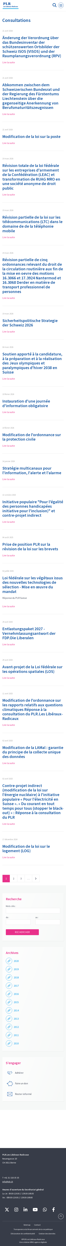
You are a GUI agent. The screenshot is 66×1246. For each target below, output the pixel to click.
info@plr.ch (7, 1181)
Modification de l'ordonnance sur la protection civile (31, 437)
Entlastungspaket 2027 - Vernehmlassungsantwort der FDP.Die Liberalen (29, 633)
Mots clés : (11, 906)
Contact (37, 1225)
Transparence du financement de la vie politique (33, 1229)
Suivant (35, 879)
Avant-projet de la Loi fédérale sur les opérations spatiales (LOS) (32, 669)
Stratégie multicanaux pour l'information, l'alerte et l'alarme (31, 470)
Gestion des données (47, 1233)
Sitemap (27, 1225)
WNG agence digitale (38, 1242)
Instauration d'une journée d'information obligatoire (26, 403)
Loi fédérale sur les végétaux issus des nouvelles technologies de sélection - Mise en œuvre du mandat (32, 584)
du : (7, 917)
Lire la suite (8, 62)
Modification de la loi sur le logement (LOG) (26, 848)
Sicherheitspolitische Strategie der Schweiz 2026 (30, 323)
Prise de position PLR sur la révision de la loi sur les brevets (30, 546)
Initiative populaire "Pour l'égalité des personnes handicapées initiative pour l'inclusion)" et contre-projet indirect (32, 508)
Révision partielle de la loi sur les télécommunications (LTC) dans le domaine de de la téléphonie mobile (32, 224)
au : (37, 917)
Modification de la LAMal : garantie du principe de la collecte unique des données (32, 752)
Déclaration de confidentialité (23, 1233)
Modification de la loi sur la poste (31, 136)
